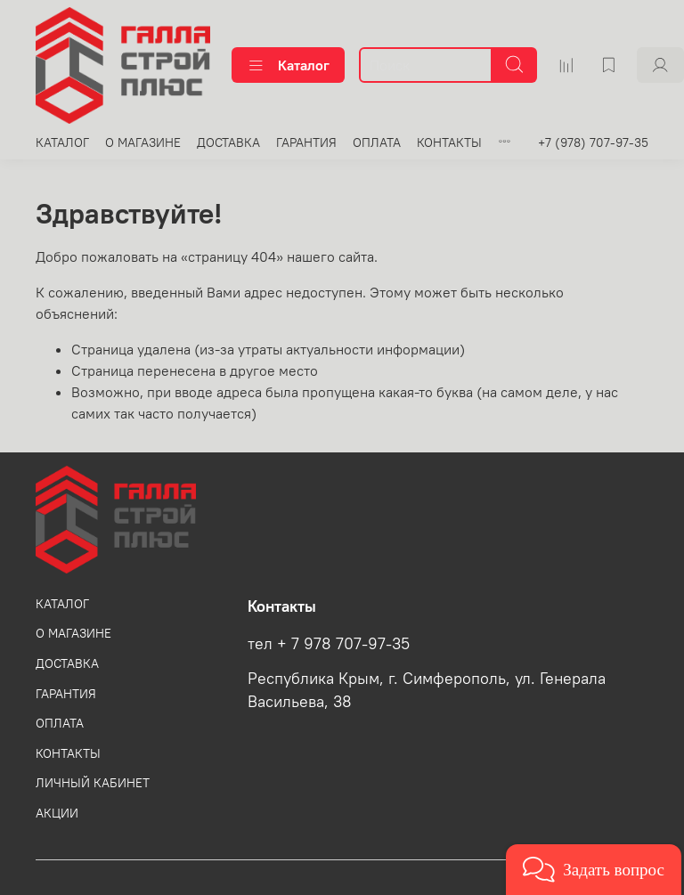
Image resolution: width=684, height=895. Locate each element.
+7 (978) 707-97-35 (593, 142)
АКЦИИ (57, 813)
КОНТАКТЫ (449, 142)
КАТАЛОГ (62, 142)
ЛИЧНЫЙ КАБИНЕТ (93, 783)
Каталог (288, 65)
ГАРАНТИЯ (306, 142)
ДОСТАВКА (228, 142)
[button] (593, 869)
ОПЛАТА (377, 142)
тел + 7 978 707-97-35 (329, 644)
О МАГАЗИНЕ (143, 142)
